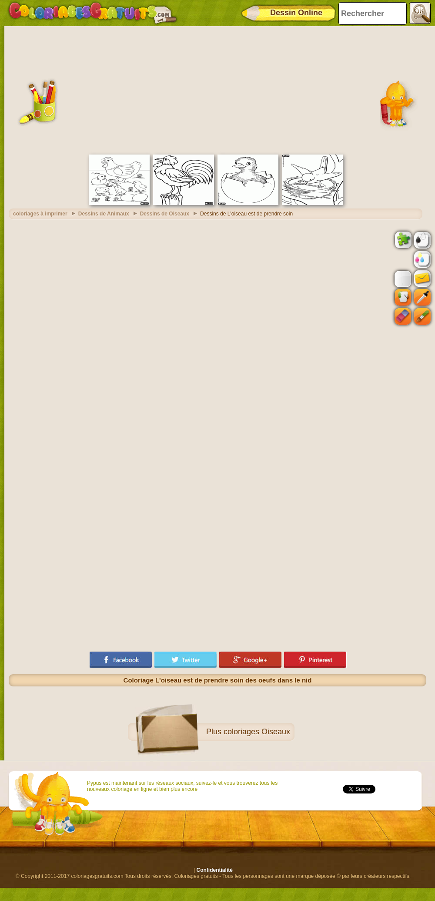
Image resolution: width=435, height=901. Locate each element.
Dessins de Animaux (103, 214)
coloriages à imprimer (40, 214)
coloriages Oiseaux (257, 731)
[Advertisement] (218, 89)
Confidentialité (215, 870)
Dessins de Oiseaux (164, 214)
